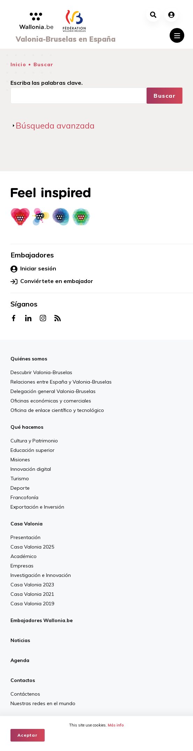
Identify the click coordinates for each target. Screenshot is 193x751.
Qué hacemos (26, 427)
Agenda (19, 660)
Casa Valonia (26, 524)
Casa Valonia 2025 (32, 547)
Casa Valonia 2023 (32, 584)
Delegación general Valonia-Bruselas (53, 391)
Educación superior (32, 450)
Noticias (20, 640)
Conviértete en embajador (51, 281)
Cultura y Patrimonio (34, 440)
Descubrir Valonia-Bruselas (41, 372)
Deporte (20, 488)
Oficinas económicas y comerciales (50, 401)
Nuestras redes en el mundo (42, 703)
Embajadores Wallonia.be (41, 620)
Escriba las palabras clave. (46, 82)
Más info (116, 725)
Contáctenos (25, 694)
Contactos (22, 680)
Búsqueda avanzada (55, 125)
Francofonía (24, 497)
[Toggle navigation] (177, 35)
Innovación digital (30, 469)
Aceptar (27, 735)
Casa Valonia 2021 (32, 594)
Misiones (20, 459)
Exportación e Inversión (37, 507)
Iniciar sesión (33, 269)
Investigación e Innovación (40, 575)
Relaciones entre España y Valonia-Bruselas (61, 382)
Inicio (18, 64)
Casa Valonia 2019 (32, 603)
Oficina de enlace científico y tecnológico (57, 410)
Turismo (19, 478)
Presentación (25, 537)
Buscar (44, 64)
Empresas (22, 566)
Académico (23, 556)
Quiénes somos (28, 359)
